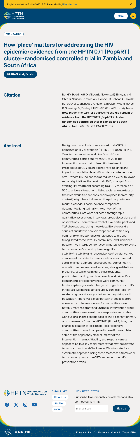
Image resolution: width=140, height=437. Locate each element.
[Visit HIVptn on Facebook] (7, 404)
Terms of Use (129, 432)
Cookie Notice (101, 432)
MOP (57, 409)
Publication (14, 34)
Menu (121, 16)
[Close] (131, 4)
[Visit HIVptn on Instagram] (25, 404)
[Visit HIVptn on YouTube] (34, 404)
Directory (60, 397)
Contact (115, 432)
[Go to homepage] (14, 18)
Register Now (70, 4)
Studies (59, 403)
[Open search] (133, 16)
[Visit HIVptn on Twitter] (16, 404)
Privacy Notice (83, 432)
